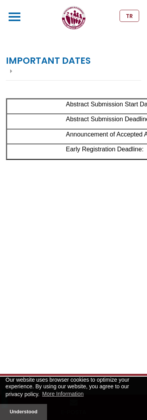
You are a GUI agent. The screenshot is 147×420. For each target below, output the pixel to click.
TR (129, 16)
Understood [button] (24, 412)
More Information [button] (63, 394)
